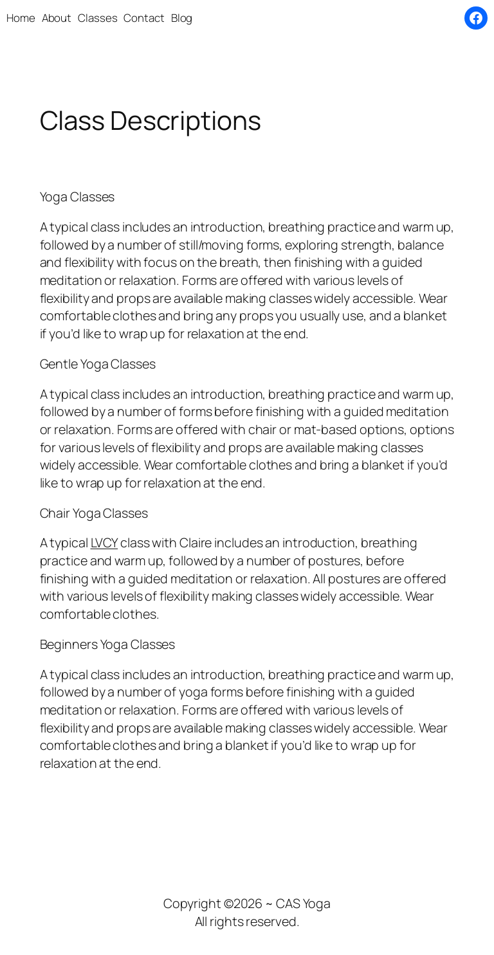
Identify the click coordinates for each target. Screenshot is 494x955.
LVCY (104, 542)
